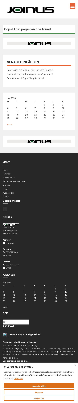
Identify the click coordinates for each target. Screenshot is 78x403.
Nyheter (6, 174)
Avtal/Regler (8, 193)
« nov (9, 124)
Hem (5, 170)
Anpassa (39, 392)
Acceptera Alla (39, 386)
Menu (72, 6)
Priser (5, 189)
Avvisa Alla (39, 399)
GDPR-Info (18, 378)
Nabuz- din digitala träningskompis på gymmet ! (30, 74)
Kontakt (6, 185)
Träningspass (9, 177)
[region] (39, 383)
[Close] (75, 365)
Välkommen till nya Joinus (15, 181)
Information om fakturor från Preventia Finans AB (30, 70)
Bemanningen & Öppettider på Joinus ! (25, 78)
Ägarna (6, 196)
